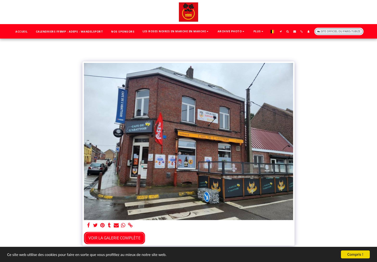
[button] (176, 31)
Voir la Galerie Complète (114, 238)
